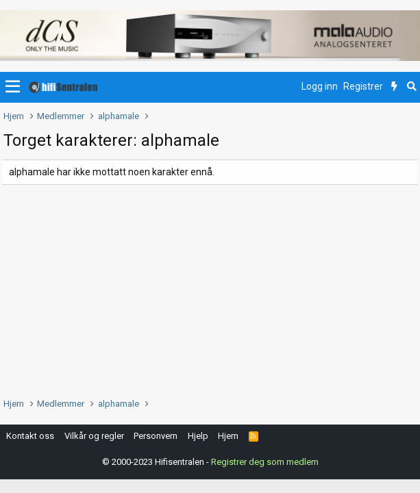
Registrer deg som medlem (265, 462)
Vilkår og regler (94, 436)
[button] (12, 86)
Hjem (228, 436)
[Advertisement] (210, 287)
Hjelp (198, 436)
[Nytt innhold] (394, 87)
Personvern (155, 436)
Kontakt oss (30, 436)
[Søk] (411, 87)
